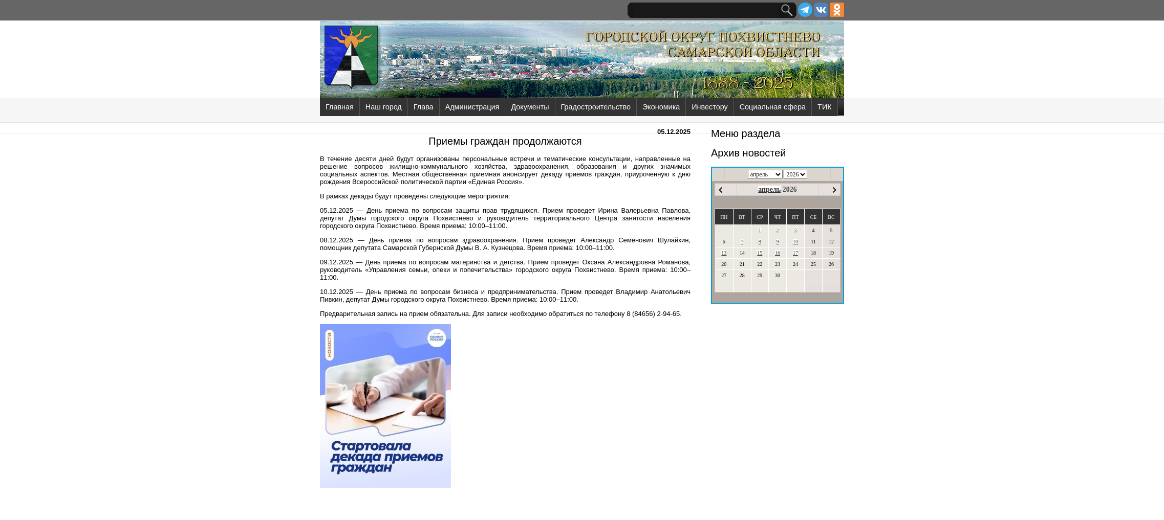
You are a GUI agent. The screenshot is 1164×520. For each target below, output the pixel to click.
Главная (340, 107)
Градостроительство (596, 107)
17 (795, 253)
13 (723, 253)
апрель (769, 189)
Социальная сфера (773, 107)
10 (795, 241)
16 (777, 253)
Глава (424, 107)
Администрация (472, 107)
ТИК (824, 107)
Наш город (383, 107)
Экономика (661, 107)
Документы (530, 107)
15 (759, 253)
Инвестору (709, 107)
